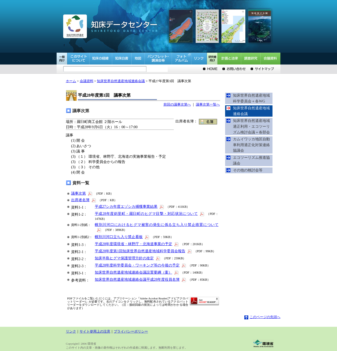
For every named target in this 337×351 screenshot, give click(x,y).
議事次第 (82, 193)
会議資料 (86, 81)
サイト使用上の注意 (95, 331)
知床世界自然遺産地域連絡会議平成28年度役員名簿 (141, 279)
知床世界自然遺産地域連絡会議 (121, 81)
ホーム (71, 81)
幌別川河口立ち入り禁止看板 (122, 237)
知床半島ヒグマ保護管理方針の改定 (128, 258)
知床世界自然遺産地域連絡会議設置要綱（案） (137, 272)
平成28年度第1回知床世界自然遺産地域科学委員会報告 (143, 251)
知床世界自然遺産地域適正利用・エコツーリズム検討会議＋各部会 (251, 126)
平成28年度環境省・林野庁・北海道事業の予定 (137, 244)
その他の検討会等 (247, 170)
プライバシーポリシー (131, 331)
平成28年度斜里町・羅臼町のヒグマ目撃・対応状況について (150, 213)
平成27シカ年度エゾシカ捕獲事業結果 (130, 206)
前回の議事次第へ (177, 104)
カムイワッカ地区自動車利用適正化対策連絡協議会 (251, 144)
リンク (71, 331)
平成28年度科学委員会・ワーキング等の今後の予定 (141, 265)
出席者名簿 (84, 200)
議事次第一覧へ (208, 104)
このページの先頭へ (262, 317)
